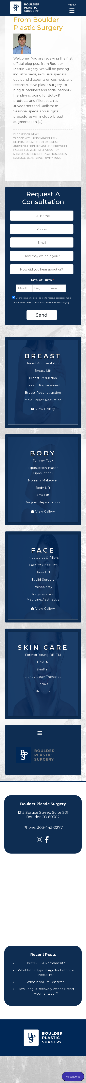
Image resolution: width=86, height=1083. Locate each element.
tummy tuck (52, 157)
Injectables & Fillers (43, 557)
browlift (60, 146)
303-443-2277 (50, 827)
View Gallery (43, 409)
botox (43, 141)
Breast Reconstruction (43, 392)
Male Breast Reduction (43, 400)
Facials (43, 684)
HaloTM (43, 662)
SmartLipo (34, 157)
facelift (19, 149)
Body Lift (43, 488)
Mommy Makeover (43, 480)
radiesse (19, 157)
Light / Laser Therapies (43, 677)
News (35, 134)
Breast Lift (43, 371)
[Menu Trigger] (72, 7)
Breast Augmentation (43, 363)
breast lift (44, 146)
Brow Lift (43, 572)
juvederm (34, 149)
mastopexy (21, 153)
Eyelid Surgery (43, 579)
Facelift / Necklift (43, 565)
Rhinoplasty (43, 587)
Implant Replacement (43, 385)
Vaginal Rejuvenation (43, 502)
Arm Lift (43, 495)
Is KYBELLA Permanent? (46, 963)
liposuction (50, 149)
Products (43, 691)
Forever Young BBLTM (43, 655)
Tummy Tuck (43, 460)
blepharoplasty (25, 141)
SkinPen (43, 669)
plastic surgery (55, 153)
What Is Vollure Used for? (46, 982)
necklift (37, 153)
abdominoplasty (45, 138)
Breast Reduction (43, 378)
